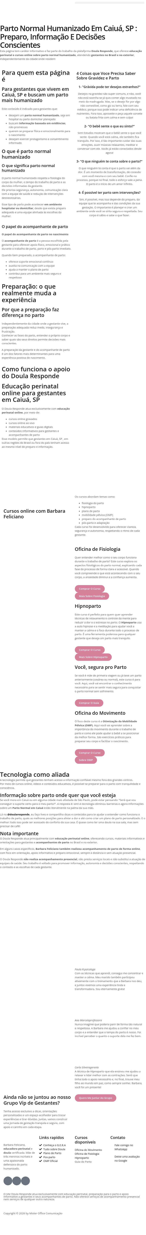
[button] (109, 3)
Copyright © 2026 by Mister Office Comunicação (33, 1214)
